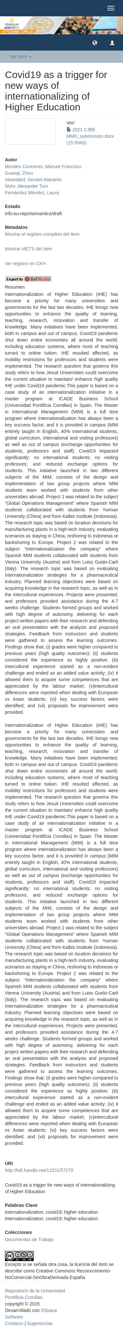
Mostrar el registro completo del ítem (42, 234)
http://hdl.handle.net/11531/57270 (39, 1170)
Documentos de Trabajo (29, 1239)
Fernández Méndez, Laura (32, 192)
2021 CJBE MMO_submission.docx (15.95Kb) (90, 136)
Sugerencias (39, 1323)
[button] (95, 42)
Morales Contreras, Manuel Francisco (43, 166)
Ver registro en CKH (25, 263)
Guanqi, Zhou (19, 173)
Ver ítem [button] (20, 56)
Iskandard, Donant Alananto (33, 179)
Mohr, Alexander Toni (26, 186)
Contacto (14, 1323)
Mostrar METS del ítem (28, 248)
